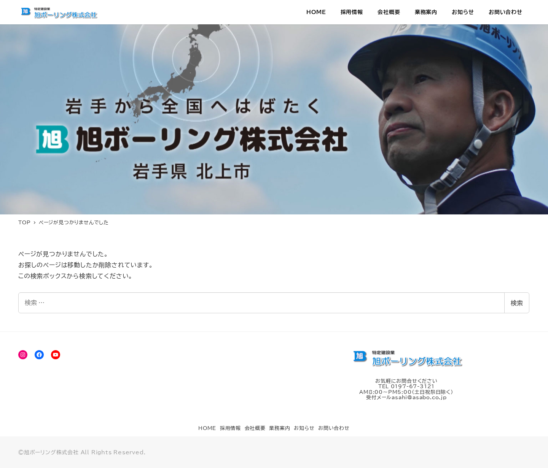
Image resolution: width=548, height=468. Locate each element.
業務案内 (279, 428)
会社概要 (255, 428)
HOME (207, 428)
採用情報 (230, 428)
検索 (517, 303)
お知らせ (304, 428)
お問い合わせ (334, 428)
